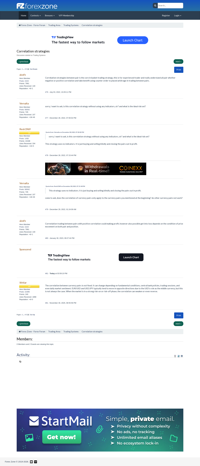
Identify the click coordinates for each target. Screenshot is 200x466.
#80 (47, 238)
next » (178, 61)
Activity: (23, 355)
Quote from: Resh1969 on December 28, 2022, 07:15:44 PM (65, 186)
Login (177, 15)
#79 (47, 209)
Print (178, 69)
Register (166, 15)
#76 (47, 92)
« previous (23, 61)
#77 (47, 118)
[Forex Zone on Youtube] (31, 461)
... (24, 69)
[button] (178, 70)
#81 (47, 273)
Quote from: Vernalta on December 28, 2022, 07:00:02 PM (65, 132)
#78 (47, 155)
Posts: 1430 (24, 138)
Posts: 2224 (24, 81)
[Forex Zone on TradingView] (35, 461)
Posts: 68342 (24, 110)
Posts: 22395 (24, 292)
